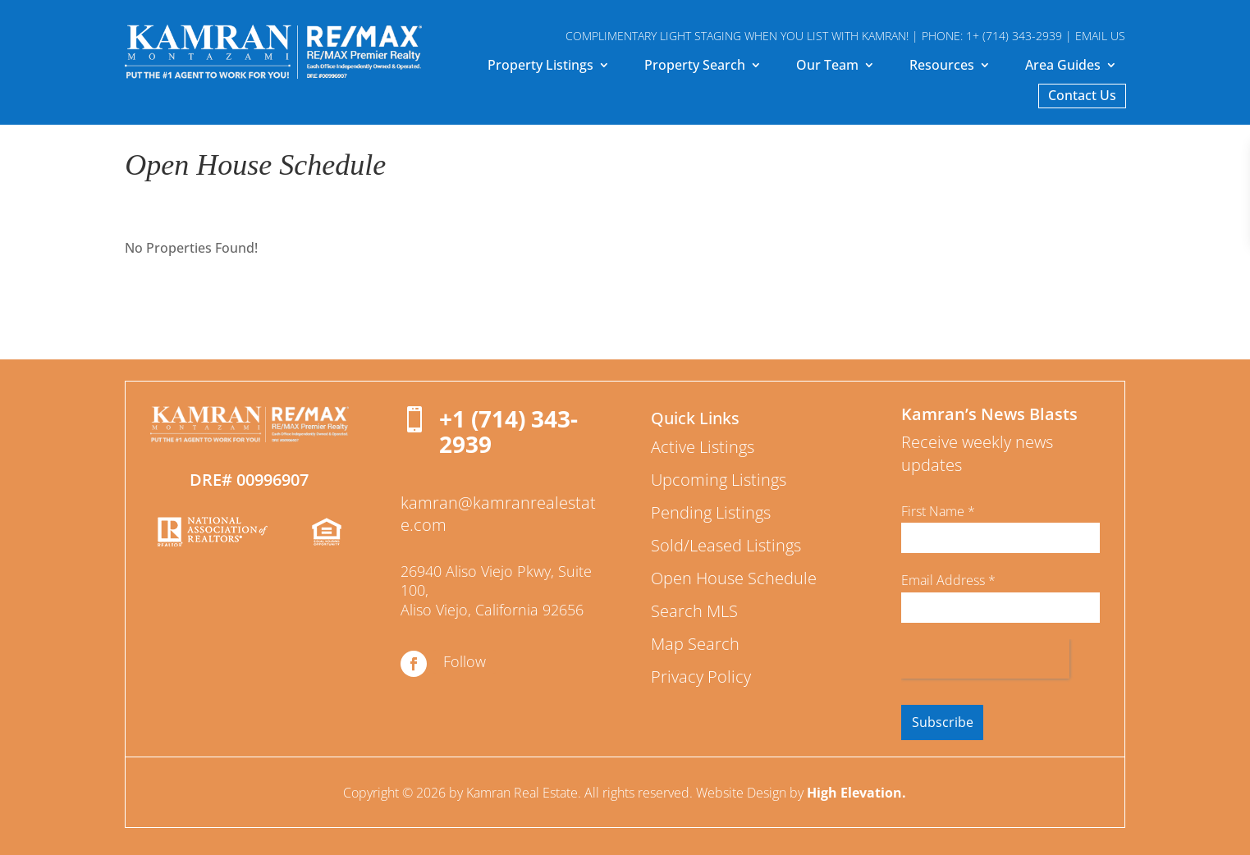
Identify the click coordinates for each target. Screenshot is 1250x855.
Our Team (827, 66)
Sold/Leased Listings (726, 545)
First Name (938, 511)
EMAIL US (1100, 35)
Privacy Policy (701, 676)
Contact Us (1082, 96)
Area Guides (1063, 66)
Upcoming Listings (718, 480)
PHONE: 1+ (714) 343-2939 (992, 35)
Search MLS (694, 611)
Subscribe (942, 722)
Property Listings (540, 66)
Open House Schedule (734, 578)
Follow (464, 661)
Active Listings (702, 447)
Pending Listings (711, 512)
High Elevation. (856, 793)
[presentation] (985, 659)
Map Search (695, 644)
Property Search (694, 66)
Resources (941, 66)
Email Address (948, 580)
